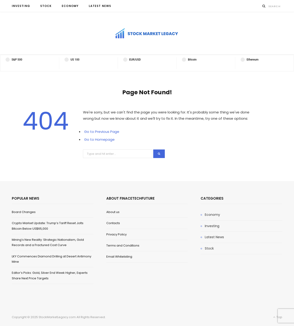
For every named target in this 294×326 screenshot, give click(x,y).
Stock (46, 6)
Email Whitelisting (119, 256)
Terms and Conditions (122, 245)
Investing (21, 6)
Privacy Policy (116, 234)
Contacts (113, 223)
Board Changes (24, 212)
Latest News (100, 6)
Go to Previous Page (101, 131)
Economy (70, 6)
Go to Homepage (99, 139)
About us (112, 212)
